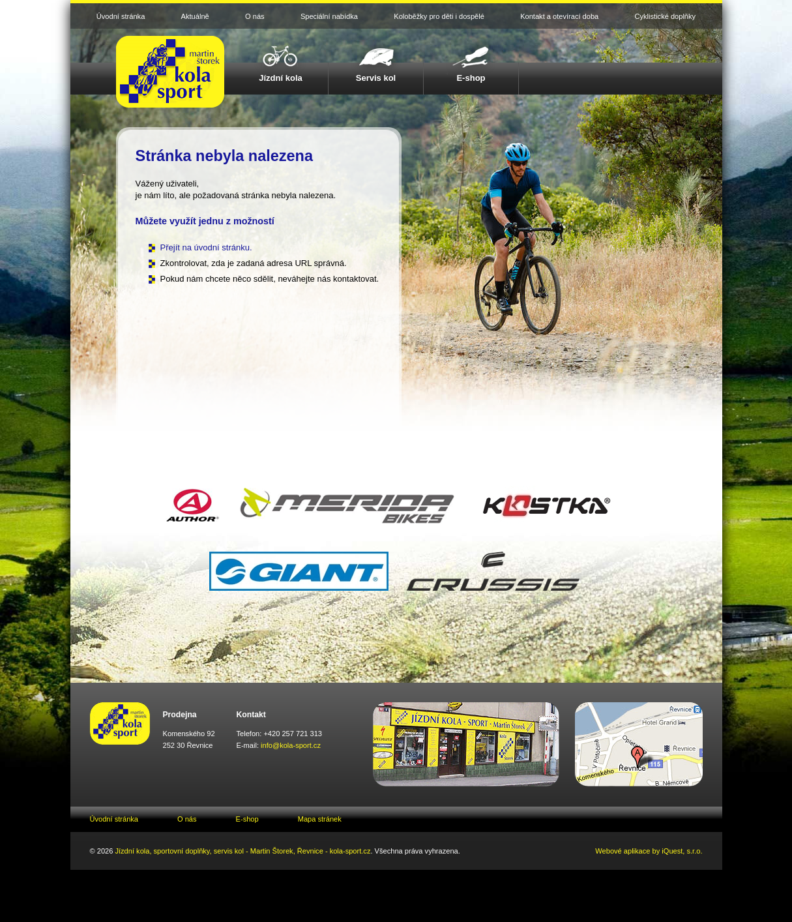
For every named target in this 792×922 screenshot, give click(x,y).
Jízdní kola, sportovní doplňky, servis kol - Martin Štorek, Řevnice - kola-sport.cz (242, 851)
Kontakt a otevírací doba (559, 16)
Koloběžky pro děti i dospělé (439, 16)
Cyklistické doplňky (665, 16)
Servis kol (376, 78)
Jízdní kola (280, 78)
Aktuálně (195, 16)
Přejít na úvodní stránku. (206, 247)
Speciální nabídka (329, 16)
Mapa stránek (320, 819)
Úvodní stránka (120, 16)
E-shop (470, 78)
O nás (255, 16)
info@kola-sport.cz (291, 745)
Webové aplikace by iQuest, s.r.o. (648, 851)
